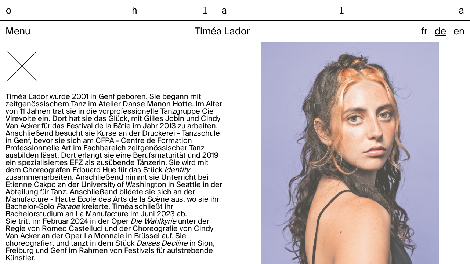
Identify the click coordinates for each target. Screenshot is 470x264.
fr (424, 32)
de (440, 32)
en (458, 32)
